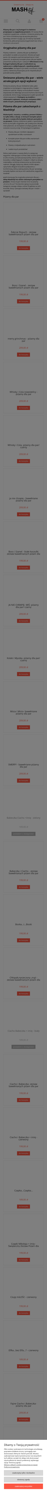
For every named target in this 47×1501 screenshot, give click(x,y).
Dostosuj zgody (23, 1479)
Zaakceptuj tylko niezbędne (23, 1473)
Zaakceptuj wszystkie (23, 1486)
